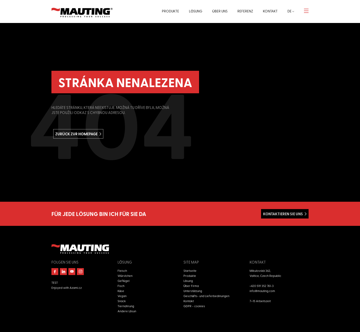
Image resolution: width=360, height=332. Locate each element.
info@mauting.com (262, 291)
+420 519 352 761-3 (262, 286)
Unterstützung (192, 291)
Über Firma (191, 286)
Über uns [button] (220, 11)
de (290, 11)
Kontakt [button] (270, 11)
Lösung (188, 281)
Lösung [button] (195, 11)
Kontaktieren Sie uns (283, 213)
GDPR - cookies (194, 306)
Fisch (121, 286)
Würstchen (125, 276)
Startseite (190, 270)
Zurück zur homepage (76, 133)
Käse (121, 291)
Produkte (189, 276)
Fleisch (122, 270)
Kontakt (188, 301)
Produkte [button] (170, 11)
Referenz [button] (245, 11)
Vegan (122, 296)
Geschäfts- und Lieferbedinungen (206, 296)
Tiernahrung (126, 306)
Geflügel (123, 281)
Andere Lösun (127, 311)
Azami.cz (76, 287)
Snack (122, 301)
